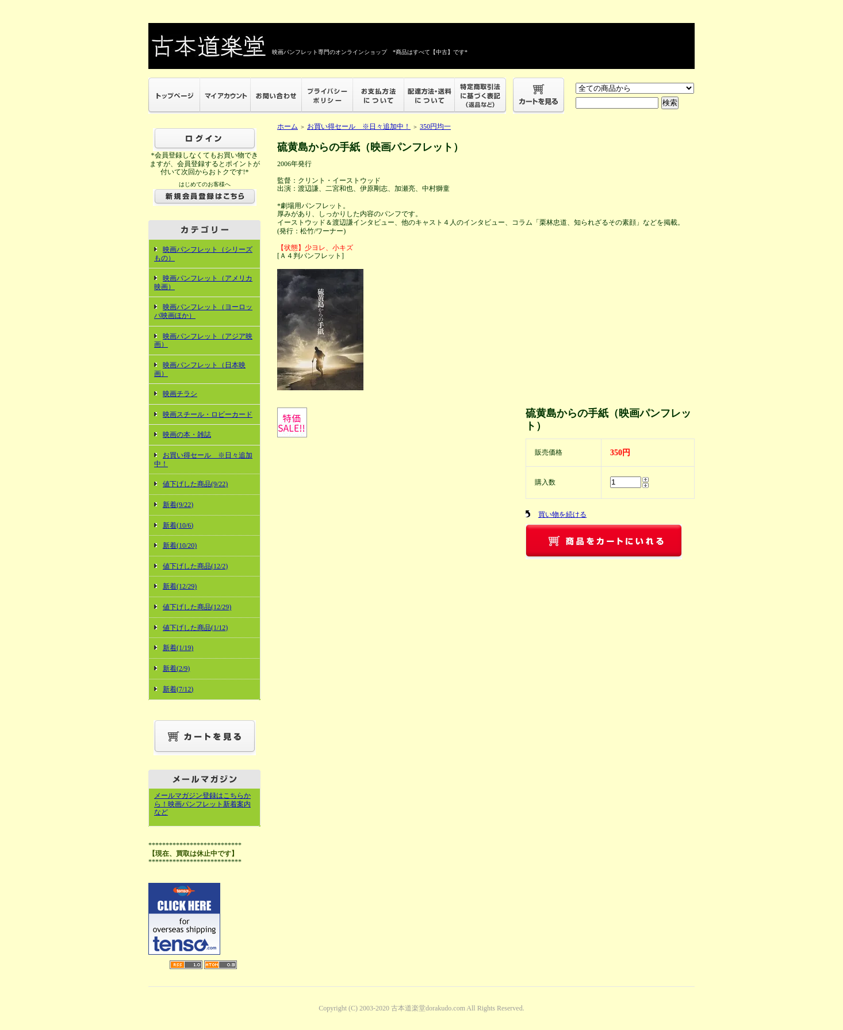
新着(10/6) (178, 525)
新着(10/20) (180, 545)
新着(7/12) (178, 689)
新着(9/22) (178, 505)
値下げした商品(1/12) (195, 628)
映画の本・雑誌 (187, 435)
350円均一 (435, 126)
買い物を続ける (562, 514)
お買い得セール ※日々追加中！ (359, 126)
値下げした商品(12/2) (195, 566)
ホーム (287, 126)
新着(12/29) (180, 586)
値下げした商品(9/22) (195, 484)
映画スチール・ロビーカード (207, 414)
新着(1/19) (178, 648)
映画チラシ (180, 394)
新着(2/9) (176, 668)
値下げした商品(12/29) (197, 607)
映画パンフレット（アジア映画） (203, 340)
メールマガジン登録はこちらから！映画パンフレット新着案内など (202, 803)
